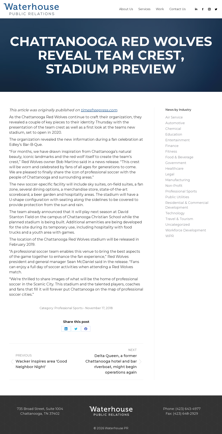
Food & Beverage (179, 157)
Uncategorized (177, 225)
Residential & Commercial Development (186, 205)
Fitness (171, 152)
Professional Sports (68, 308)
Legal (169, 174)
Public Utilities (177, 197)
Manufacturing (177, 180)
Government (175, 163)
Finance (172, 146)
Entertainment (177, 140)
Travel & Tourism (179, 219)
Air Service (174, 117)
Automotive (175, 123)
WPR (169, 236)
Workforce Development (185, 230)
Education (173, 134)
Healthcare (174, 169)
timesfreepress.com (99, 110)
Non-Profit (173, 186)
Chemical (173, 129)
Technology (175, 213)
